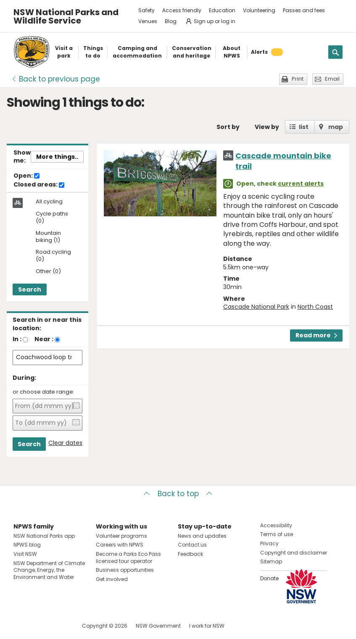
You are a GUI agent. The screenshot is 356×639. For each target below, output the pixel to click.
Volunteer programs (121, 535)
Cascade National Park (256, 306)
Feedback (190, 553)
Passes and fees (304, 10)
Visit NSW (25, 553)
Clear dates (65, 443)
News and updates (202, 535)
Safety (146, 10)
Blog (171, 21)
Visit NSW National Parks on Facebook (21, 626)
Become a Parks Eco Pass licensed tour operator (128, 557)
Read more (316, 335)
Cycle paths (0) (52, 217)
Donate (269, 578)
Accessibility (276, 525)
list (304, 127)
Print (297, 79)
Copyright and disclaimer (293, 552)
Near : (43, 339)
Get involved (112, 579)
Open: (26, 176)
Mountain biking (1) (48, 237)
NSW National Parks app (44, 535)
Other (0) (48, 271)
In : (17, 339)
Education (222, 10)
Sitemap (271, 561)
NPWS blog (27, 544)
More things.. (57, 157)
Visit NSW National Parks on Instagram (39, 626)
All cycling (49, 201)
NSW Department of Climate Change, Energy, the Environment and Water (49, 570)
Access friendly (181, 10)
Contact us (192, 544)
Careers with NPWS (119, 544)
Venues (147, 21)
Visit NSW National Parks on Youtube (57, 626)
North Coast (315, 306)
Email (332, 79)
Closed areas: (38, 185)
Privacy (269, 543)
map (335, 127)
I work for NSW (206, 625)
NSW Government (158, 625)
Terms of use (276, 534)
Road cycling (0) (53, 256)
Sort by (228, 127)
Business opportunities (125, 569)
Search (29, 289)
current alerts (301, 183)
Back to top (178, 494)
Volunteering (259, 10)
